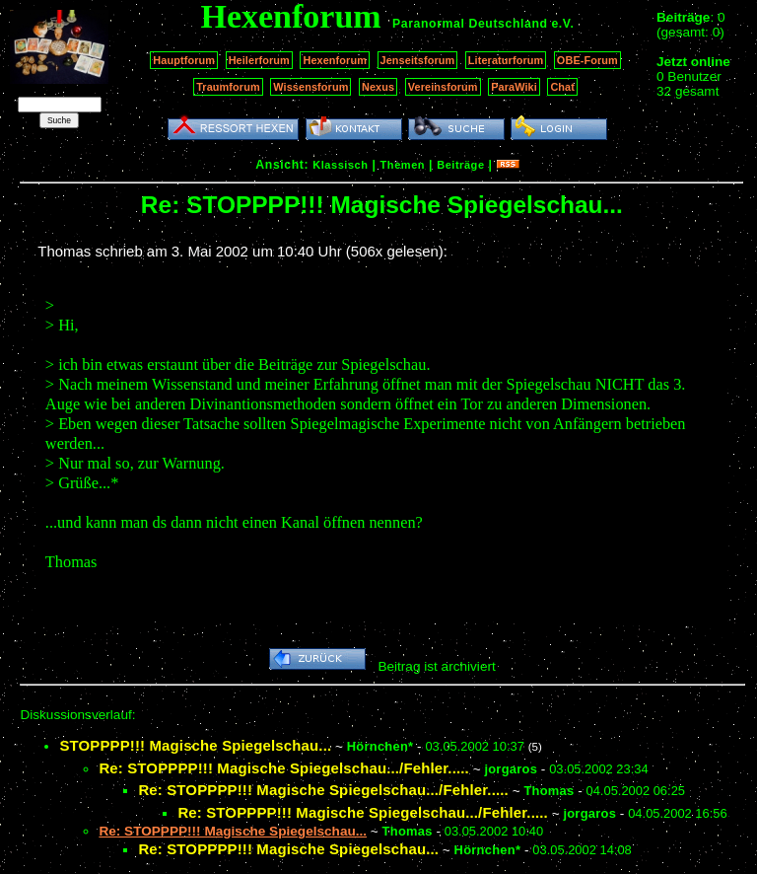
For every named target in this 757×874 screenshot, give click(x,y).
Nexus (378, 87)
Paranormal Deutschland (470, 24)
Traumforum (228, 87)
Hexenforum (335, 60)
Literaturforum (505, 60)
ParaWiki (514, 87)
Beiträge (460, 165)
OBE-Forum (587, 60)
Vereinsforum (443, 87)
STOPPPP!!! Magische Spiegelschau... (195, 745)
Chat (562, 87)
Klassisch (340, 165)
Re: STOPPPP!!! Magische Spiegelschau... (288, 848)
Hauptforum (184, 60)
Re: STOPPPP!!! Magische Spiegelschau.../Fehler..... (283, 768)
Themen (402, 165)
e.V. (562, 24)
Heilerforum (259, 60)
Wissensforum (310, 87)
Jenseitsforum (417, 60)
